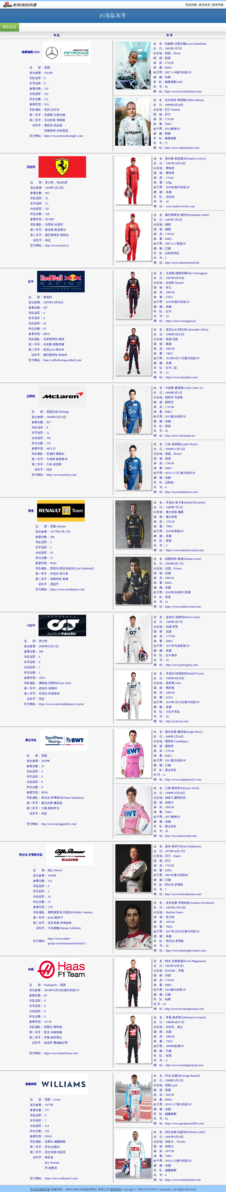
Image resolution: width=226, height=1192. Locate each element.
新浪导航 (218, 4)
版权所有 (116, 1189)
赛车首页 (9, 27)
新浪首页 (204, 4)
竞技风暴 (191, 4)
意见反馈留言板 (40, 1189)
